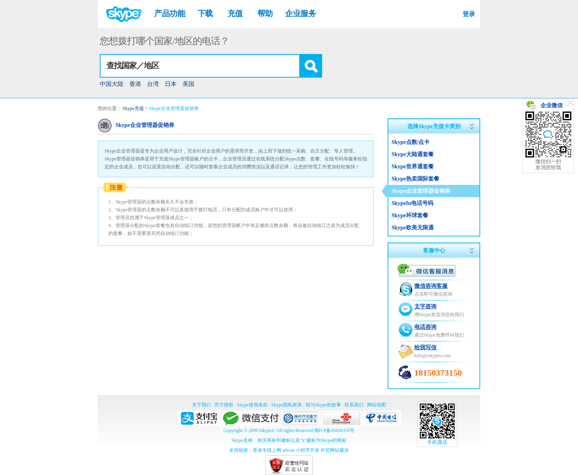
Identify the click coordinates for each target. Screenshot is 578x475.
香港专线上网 (267, 450)
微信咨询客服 (430, 286)
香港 (135, 84)
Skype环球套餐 (410, 215)
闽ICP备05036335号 (334, 430)
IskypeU (267, 430)
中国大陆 (111, 84)
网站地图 (376, 405)
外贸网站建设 (335, 450)
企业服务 (300, 13)
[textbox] (199, 66)
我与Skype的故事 (323, 405)
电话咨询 (425, 327)
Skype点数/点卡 (410, 142)
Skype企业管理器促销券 (174, 108)
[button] (310, 66)
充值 (235, 13)
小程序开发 (307, 450)
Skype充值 (133, 108)
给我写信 (425, 347)
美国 (188, 84)
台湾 (153, 84)
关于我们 (201, 405)
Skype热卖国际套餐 (415, 179)
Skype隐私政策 (286, 405)
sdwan (288, 450)
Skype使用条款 (252, 405)
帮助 (265, 13)
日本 (171, 84)
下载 (205, 13)
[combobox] (211, 66)
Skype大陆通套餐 (413, 154)
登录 (468, 14)
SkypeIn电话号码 (412, 203)
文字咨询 (425, 306)
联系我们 (354, 405)
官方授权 (223, 405)
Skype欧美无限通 (413, 228)
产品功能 (169, 13)
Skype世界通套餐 (413, 167)
